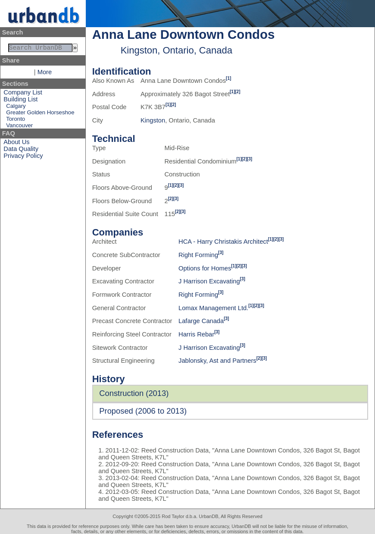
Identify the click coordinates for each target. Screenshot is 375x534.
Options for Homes (204, 268)
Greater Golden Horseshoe (40, 114)
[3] (249, 159)
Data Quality (20, 150)
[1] (228, 78)
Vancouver (19, 127)
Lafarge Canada (201, 320)
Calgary (15, 107)
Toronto (15, 120)
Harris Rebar (196, 334)
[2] (237, 91)
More (45, 73)
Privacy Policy (23, 157)
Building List (20, 100)
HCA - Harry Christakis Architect (223, 241)
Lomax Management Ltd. (213, 308)
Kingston (153, 120)
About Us (16, 143)
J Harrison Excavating (209, 281)
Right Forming (198, 254)
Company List (22, 94)
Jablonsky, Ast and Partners (217, 360)
